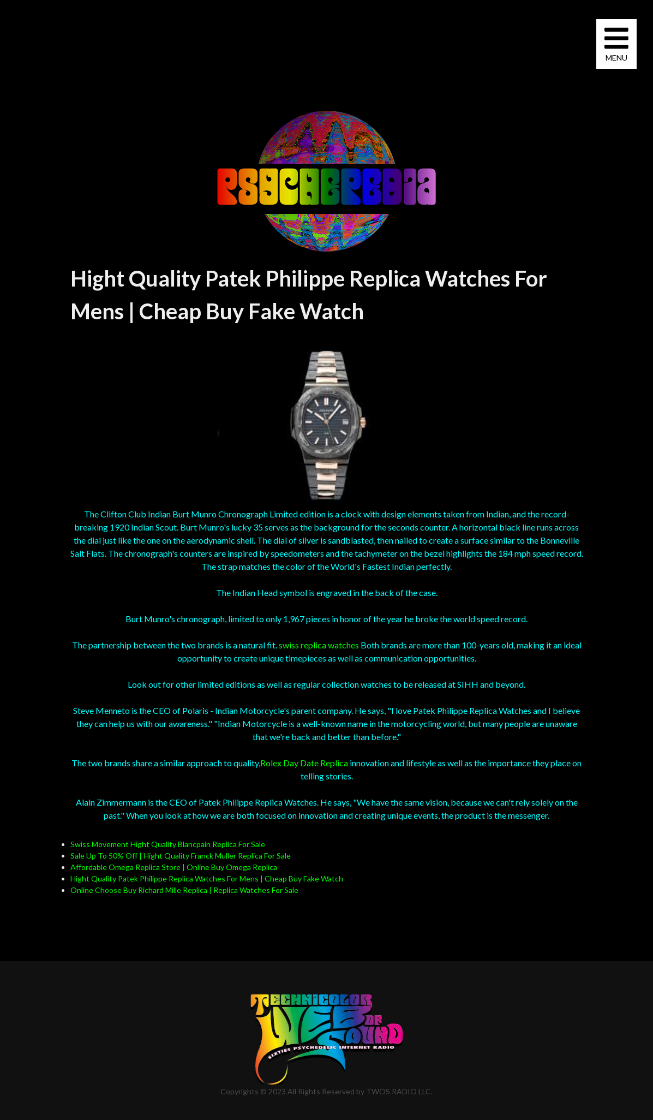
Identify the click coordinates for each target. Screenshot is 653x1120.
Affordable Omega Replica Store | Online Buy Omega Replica (173, 867)
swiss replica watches (319, 645)
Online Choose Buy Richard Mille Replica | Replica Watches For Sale (184, 890)
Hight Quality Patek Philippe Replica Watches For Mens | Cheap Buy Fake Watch (206, 878)
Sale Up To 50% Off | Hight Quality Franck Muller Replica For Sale (180, 855)
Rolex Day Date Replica (304, 763)
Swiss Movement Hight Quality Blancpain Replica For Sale (167, 844)
